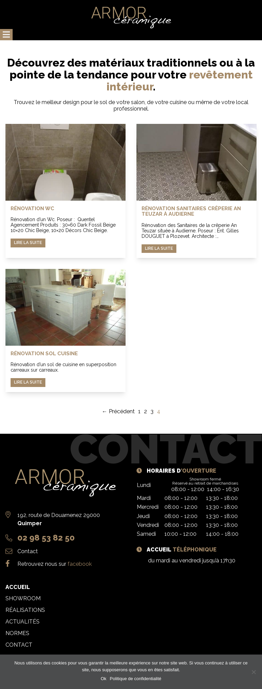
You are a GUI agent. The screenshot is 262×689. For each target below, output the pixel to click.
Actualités (22, 621)
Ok (103, 678)
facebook (80, 564)
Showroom (23, 598)
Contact (27, 551)
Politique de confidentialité (135, 678)
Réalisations (25, 610)
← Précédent (118, 411)
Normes (17, 633)
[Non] (253, 672)
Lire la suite (28, 242)
